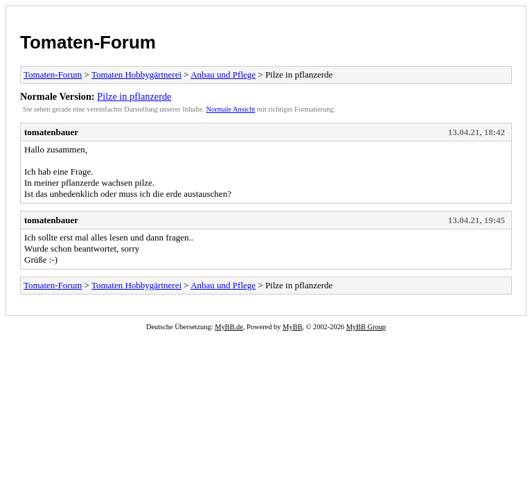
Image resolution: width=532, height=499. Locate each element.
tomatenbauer (51, 132)
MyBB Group (366, 327)
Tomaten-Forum (88, 42)
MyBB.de (229, 327)
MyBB (292, 327)
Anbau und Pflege (223, 74)
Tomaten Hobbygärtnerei (136, 74)
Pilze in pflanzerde (134, 96)
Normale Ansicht (231, 109)
